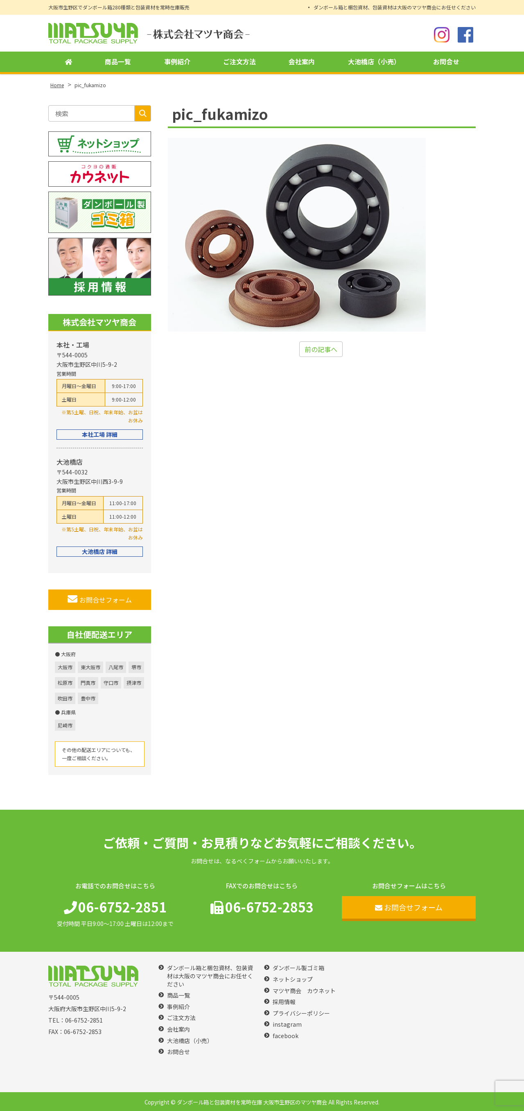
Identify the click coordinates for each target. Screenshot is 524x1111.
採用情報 (284, 1002)
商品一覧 (118, 62)
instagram (287, 1024)
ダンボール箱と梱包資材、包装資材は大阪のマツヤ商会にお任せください (395, 7)
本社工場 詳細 (99, 434)
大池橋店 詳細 (99, 551)
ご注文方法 (239, 62)
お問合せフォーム (100, 599)
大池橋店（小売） (374, 62)
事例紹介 (177, 62)
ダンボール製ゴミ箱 (298, 968)
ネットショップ (293, 979)
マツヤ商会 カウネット (304, 991)
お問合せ (446, 62)
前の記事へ (321, 349)
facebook (285, 1036)
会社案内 (302, 62)
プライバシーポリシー (301, 1013)
